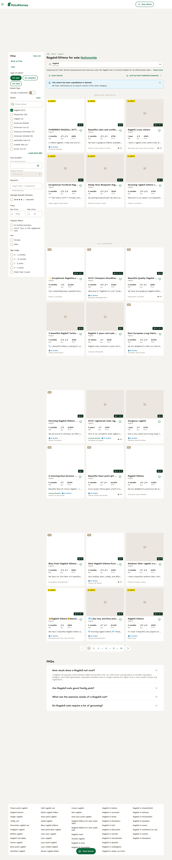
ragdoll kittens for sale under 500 (85, 829)
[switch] (32, 93)
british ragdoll (16, 834)
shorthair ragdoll (17, 851)
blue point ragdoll (18, 847)
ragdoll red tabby (18, 838)
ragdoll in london (140, 834)
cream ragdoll (78, 808)
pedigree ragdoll (17, 830)
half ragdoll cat (48, 808)
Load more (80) (35, 153)
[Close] (160, 82)
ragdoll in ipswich (110, 842)
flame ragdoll (16, 842)
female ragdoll (78, 839)
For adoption (30, 78)
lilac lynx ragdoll (48, 834)
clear (38, 98)
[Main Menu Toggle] (2, 4)
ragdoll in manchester (112, 838)
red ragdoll (77, 812)
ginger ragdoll (16, 817)
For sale (15, 78)
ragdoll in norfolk (110, 834)
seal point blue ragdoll (51, 830)
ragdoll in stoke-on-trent (113, 851)
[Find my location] (38, 165)
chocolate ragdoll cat (19, 825)
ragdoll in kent (78, 843)
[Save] (80, 130)
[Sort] (144, 75)
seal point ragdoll (49, 817)
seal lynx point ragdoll (81, 817)
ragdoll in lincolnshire (142, 817)
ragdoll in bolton (109, 808)
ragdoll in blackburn (111, 821)
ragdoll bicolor (16, 812)
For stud (16, 84)
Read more (158, 70)
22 (121, 648)
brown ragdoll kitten (50, 851)
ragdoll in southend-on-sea (145, 830)
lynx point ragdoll (49, 842)
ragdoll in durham (141, 812)
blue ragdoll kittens (49, 825)
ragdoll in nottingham (111, 847)
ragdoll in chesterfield (143, 808)
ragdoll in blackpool (142, 838)
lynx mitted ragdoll (49, 847)
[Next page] (128, 648)
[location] (26, 166)
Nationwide (89, 57)
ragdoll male (77, 834)
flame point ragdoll (18, 808)
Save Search (56, 75)
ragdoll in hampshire (81, 847)
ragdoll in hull (108, 825)
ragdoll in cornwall (110, 812)
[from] (17, 214)
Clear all (37, 56)
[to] (34, 214)
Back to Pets (16, 61)
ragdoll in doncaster (111, 830)
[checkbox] (11, 110)
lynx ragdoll (46, 838)
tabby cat (14, 821)
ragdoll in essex (140, 825)
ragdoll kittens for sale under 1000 (85, 822)
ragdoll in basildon (141, 821)
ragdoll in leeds (109, 817)
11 (113, 648)
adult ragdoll (46, 821)
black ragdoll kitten (49, 812)
